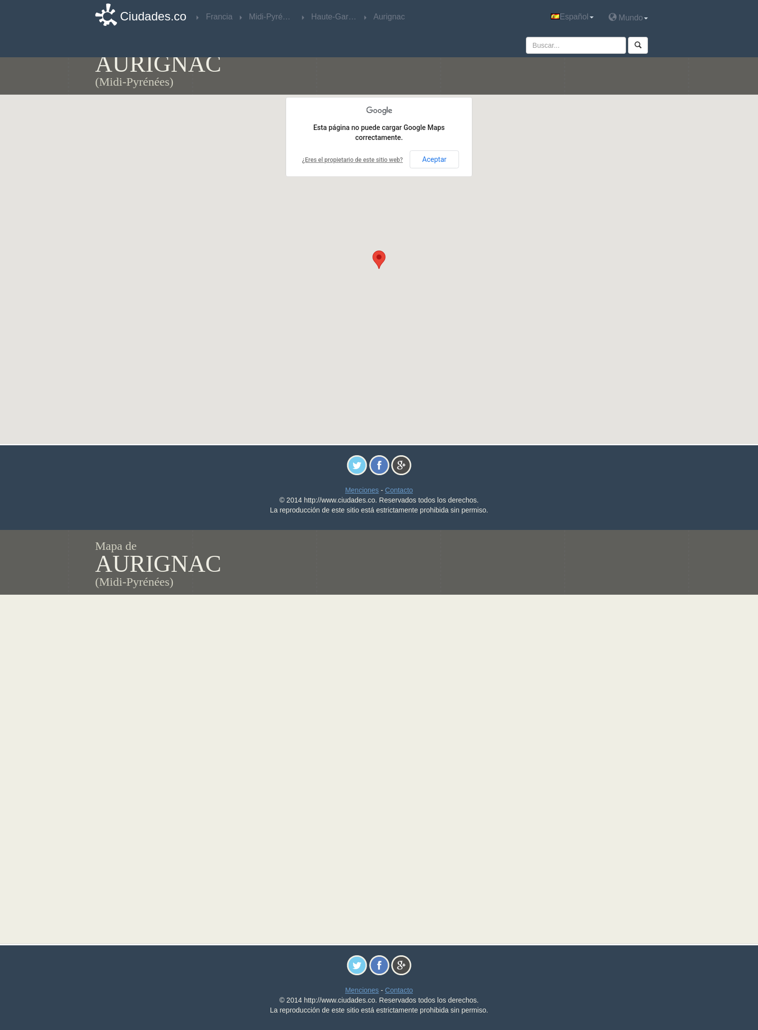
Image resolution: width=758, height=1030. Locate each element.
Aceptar (434, 159)
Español (572, 16)
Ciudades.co (153, 16)
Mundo (628, 17)
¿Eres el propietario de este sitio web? (352, 159)
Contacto (399, 490)
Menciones (362, 490)
